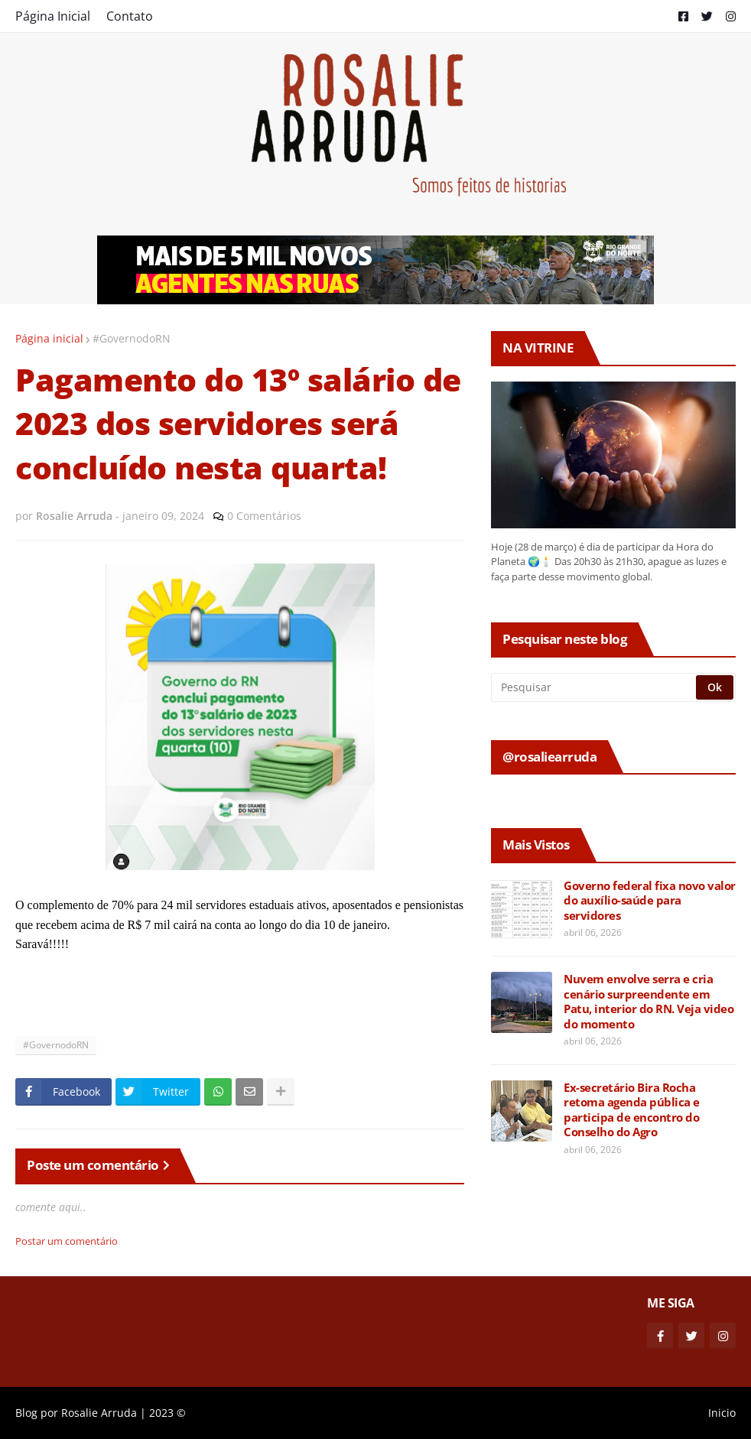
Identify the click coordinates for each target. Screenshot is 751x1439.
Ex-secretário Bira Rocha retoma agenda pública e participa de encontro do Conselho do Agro (632, 1110)
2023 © (167, 1412)
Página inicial (49, 338)
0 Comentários (264, 515)
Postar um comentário (66, 1241)
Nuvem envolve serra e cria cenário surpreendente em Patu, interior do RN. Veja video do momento (648, 1001)
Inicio (722, 1412)
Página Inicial (52, 16)
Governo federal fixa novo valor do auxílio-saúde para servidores (650, 901)
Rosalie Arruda (99, 1412)
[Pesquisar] (594, 687)
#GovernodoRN (132, 338)
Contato (129, 16)
